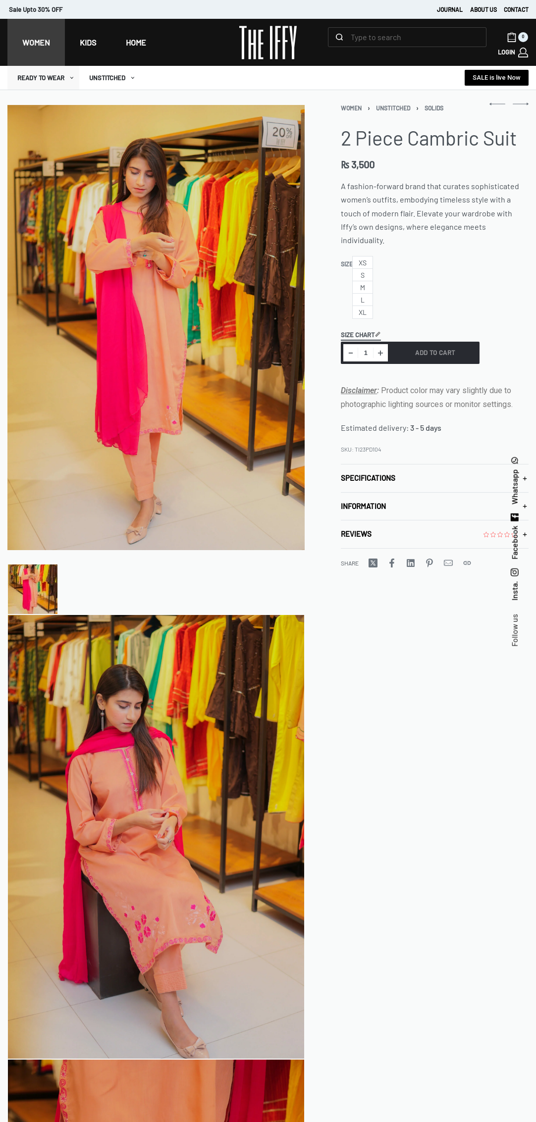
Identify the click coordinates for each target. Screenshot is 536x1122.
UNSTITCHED (393, 107)
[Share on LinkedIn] (410, 563)
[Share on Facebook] (391, 563)
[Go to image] (7, 558)
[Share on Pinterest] (429, 563)
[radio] (363, 262)
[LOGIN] (513, 52)
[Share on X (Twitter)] (373, 563)
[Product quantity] (365, 353)
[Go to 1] (32, 589)
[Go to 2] (156, 836)
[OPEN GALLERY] (156, 327)
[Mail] (448, 563)
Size (347, 263)
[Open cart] (517, 37)
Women (351, 107)
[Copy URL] (467, 563)
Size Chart (361, 335)
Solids (434, 107)
